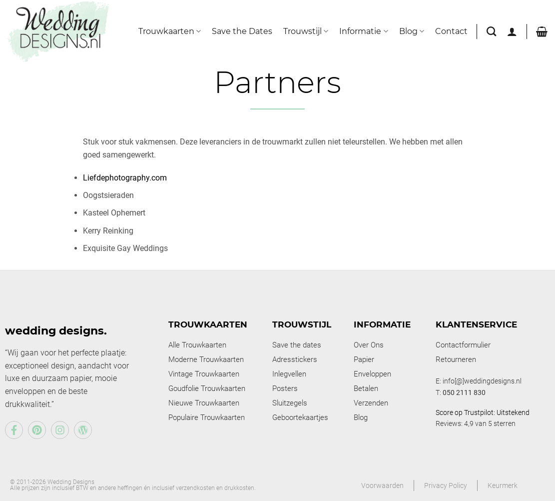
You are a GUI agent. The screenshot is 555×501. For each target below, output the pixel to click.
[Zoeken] (491, 31)
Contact (451, 31)
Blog (411, 31)
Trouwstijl (305, 31)
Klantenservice (476, 325)
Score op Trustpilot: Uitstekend (483, 412)
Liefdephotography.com (125, 177)
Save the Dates (242, 31)
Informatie (363, 31)
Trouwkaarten (169, 31)
